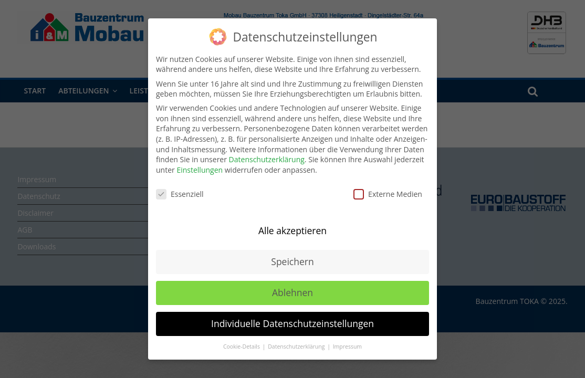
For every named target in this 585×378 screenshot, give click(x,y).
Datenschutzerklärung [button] (297, 346)
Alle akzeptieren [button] (292, 230)
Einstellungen (199, 170)
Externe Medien (387, 194)
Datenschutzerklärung (267, 159)
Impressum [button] (347, 346)
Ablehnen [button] (292, 292)
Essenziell (180, 194)
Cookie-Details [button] (242, 346)
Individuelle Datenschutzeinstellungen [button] (292, 323)
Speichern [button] (292, 261)
